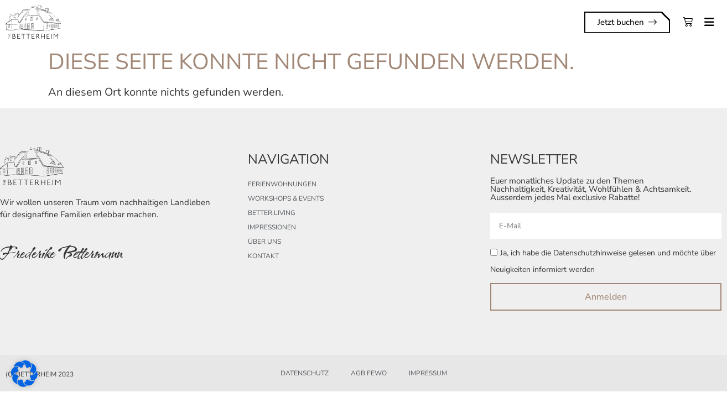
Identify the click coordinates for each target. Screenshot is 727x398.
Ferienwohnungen (282, 184)
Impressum (428, 373)
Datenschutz (305, 373)
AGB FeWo (369, 373)
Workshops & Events (286, 198)
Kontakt (263, 256)
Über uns (264, 241)
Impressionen (272, 227)
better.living (271, 212)
